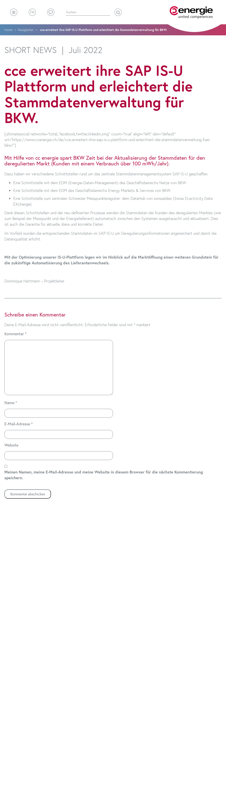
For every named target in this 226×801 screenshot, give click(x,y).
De (32, 11)
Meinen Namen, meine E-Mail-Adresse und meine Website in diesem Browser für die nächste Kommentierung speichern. (103, 474)
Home (8, 30)
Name (10, 402)
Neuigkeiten (26, 30)
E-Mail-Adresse (18, 423)
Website (11, 445)
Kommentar (15, 333)
